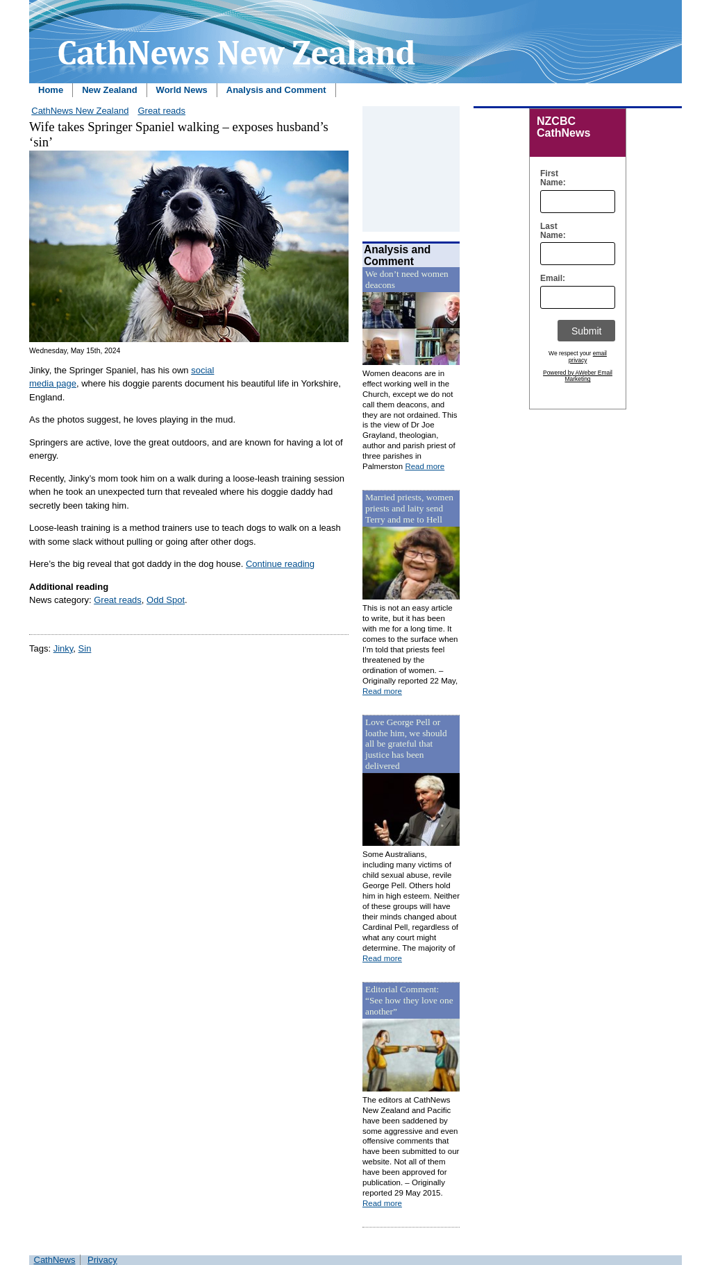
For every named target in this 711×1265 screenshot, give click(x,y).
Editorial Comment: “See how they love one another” (409, 1000)
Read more (424, 466)
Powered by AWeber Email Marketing (577, 376)
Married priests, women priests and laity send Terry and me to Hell (409, 508)
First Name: (549, 178)
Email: (549, 278)
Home (50, 90)
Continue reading (280, 564)
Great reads (161, 110)
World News (182, 90)
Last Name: (549, 231)
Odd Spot (166, 600)
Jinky (63, 648)
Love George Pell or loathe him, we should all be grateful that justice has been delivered (406, 744)
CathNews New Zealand (79, 110)
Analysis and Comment (276, 90)
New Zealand (109, 90)
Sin (85, 648)
